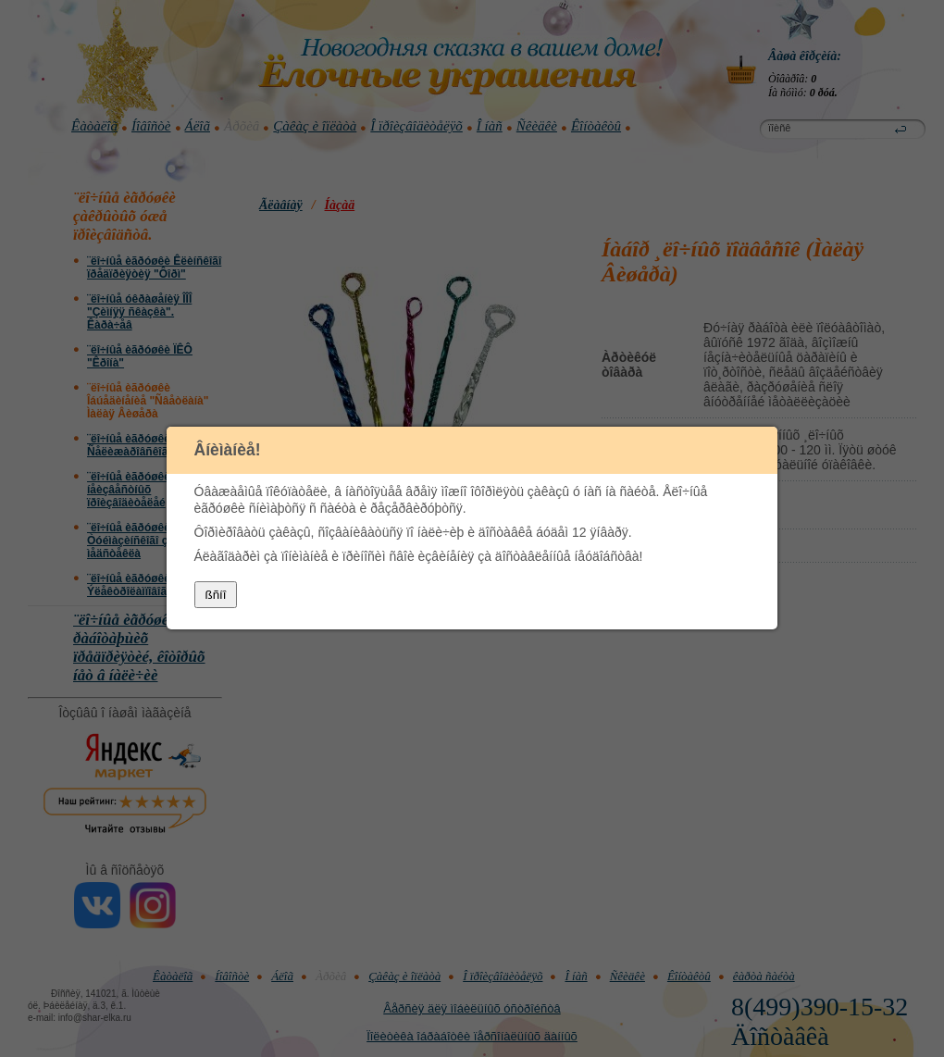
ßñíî (216, 596)
